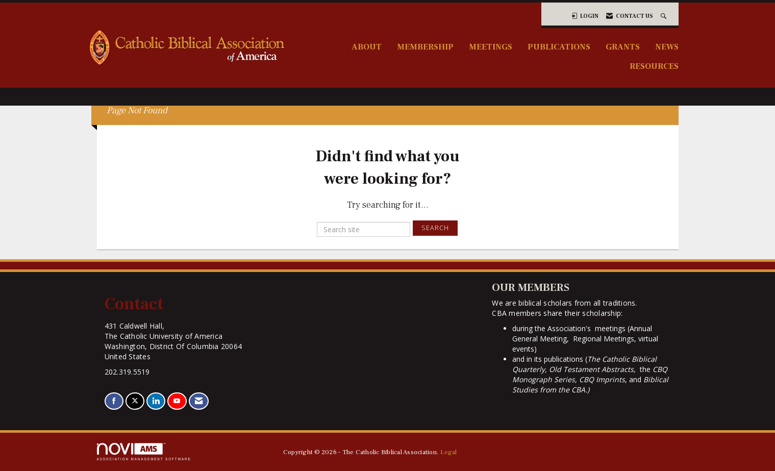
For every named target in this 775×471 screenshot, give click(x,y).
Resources (654, 66)
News (667, 46)
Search (435, 228)
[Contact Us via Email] (199, 401)
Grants (623, 46)
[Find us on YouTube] (176, 401)
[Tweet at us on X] (135, 401)
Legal (448, 452)
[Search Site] (664, 16)
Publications (559, 46)
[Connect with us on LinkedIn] (155, 401)
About (367, 46)
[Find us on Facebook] (114, 401)
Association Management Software (144, 452)
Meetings (490, 46)
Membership (425, 46)
